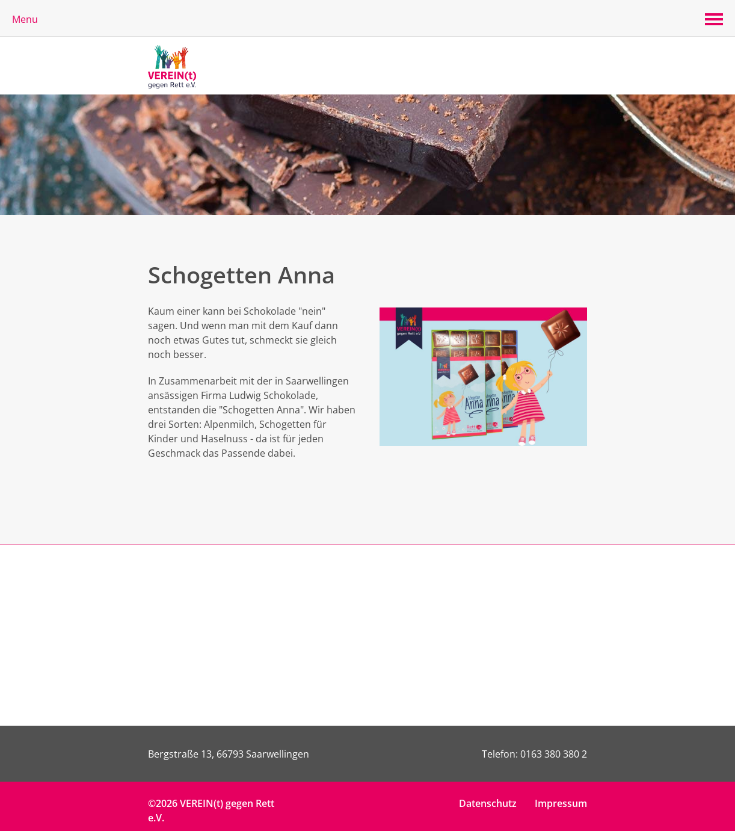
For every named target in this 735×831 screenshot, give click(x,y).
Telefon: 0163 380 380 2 (534, 754)
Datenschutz (488, 803)
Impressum (561, 803)
